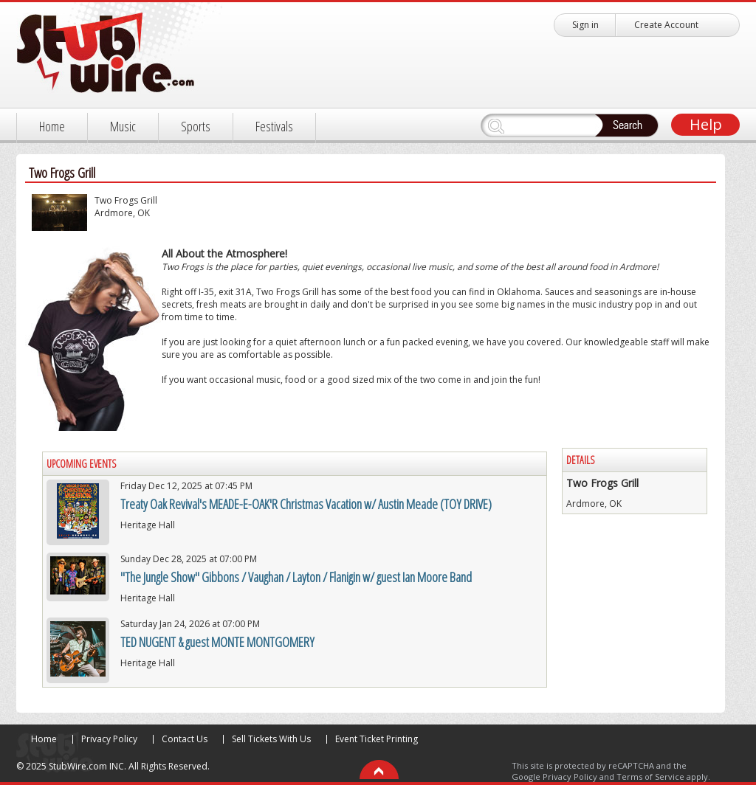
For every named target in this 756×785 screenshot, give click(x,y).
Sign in (585, 24)
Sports (195, 126)
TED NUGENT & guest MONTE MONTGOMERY (217, 642)
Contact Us (184, 739)
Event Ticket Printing (376, 739)
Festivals (274, 126)
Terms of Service (650, 776)
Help (706, 124)
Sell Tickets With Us (271, 739)
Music (123, 126)
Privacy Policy (109, 739)
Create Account (666, 24)
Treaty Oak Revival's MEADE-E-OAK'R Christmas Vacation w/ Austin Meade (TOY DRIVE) (306, 504)
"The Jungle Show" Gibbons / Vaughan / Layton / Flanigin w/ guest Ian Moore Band (296, 577)
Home (52, 126)
